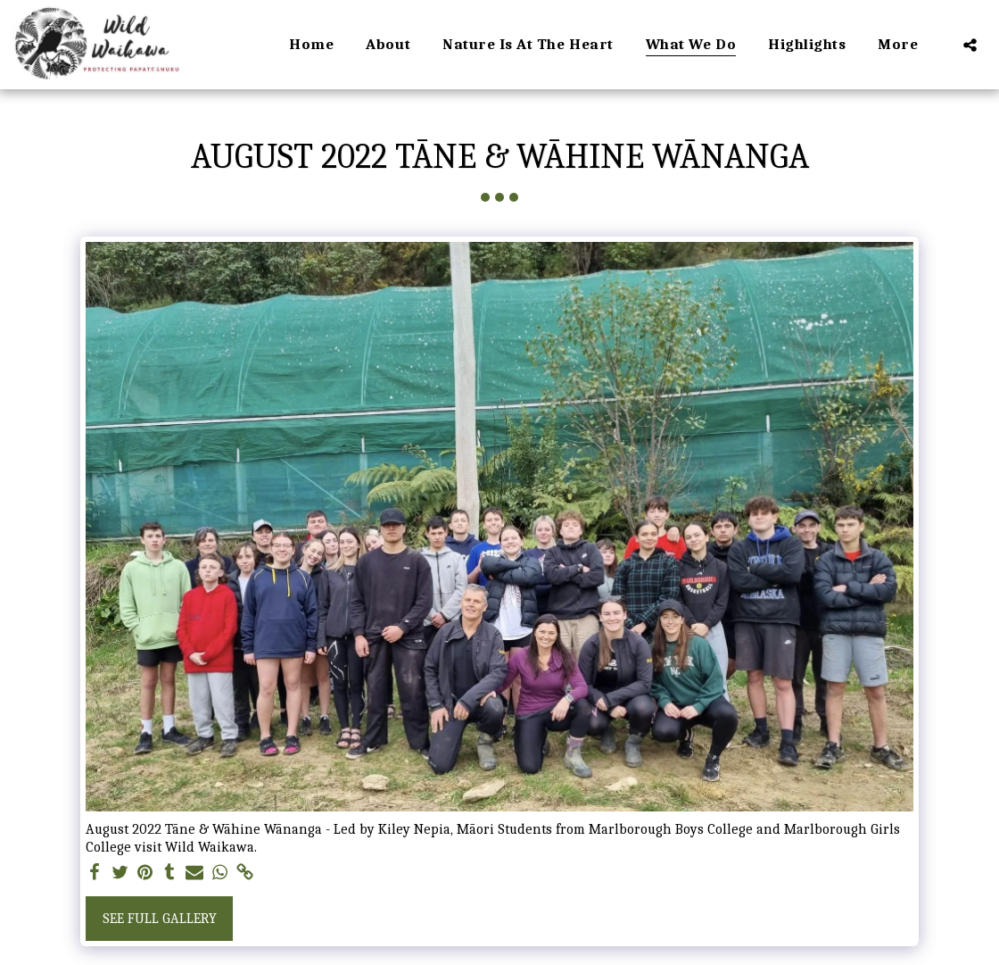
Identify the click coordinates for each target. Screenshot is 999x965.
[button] (970, 45)
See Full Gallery (160, 919)
